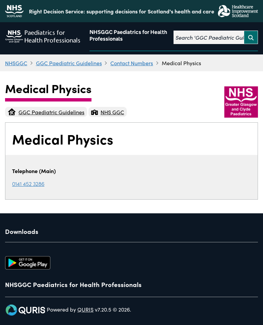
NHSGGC (16, 63)
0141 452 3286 (28, 183)
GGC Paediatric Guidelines (69, 63)
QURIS (85, 309)
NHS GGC (107, 112)
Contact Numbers (131, 63)
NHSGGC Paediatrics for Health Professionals (128, 35)
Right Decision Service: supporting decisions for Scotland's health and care (121, 11)
